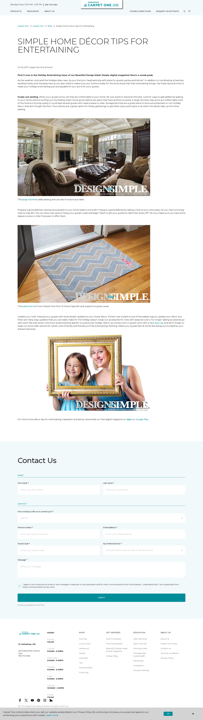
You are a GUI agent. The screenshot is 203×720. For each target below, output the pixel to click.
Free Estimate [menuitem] (85, 667)
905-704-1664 (51, 4)
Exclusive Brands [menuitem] (141, 670)
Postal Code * (24, 544)
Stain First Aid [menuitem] (139, 644)
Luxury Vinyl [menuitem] (84, 644)
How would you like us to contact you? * (36, 511)
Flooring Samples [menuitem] (114, 644)
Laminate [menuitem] (83, 658)
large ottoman (30, 199)
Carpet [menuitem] (82, 653)
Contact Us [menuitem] (166, 648)
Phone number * (25, 527)
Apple (129, 419)
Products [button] (15, 11)
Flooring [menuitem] (83, 639)
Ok (168, 713)
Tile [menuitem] (80, 663)
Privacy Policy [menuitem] (167, 658)
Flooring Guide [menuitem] (140, 648)
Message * (22, 560)
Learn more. (52, 715)
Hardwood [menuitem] (84, 648)
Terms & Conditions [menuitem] (170, 653)
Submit (101, 597)
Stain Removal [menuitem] (140, 639)
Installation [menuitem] (138, 665)
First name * (23, 483)
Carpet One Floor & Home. (37, 706)
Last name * (108, 483)
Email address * (110, 527)
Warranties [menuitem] (138, 661)
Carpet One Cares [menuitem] (169, 644)
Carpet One (23, 26)
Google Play (142, 419)
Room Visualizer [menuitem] (113, 639)
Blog (50, 26)
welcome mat (29, 306)
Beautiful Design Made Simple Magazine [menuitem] (117, 649)
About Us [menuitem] (165, 639)
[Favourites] (189, 11)
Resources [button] (33, 11)
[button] (184, 11)
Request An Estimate (167, 11)
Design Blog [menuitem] (112, 656)
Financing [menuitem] (83, 672)
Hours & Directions (140, 11)
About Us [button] (49, 11)
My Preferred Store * (112, 544)
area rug (158, 323)
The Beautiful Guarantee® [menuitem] (139, 654)
